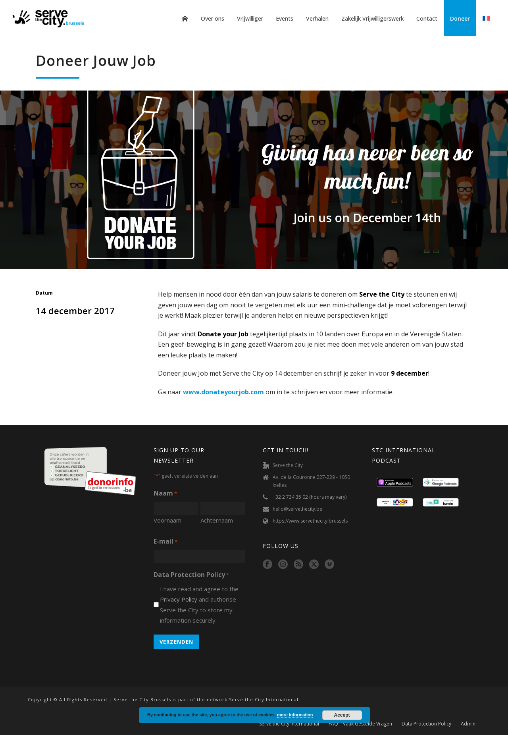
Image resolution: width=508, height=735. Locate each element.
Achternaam (216, 520)
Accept (342, 715)
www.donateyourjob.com (223, 392)
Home (185, 18)
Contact (426, 18)
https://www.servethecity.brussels (310, 520)
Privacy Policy (178, 599)
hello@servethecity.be (297, 508)
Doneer (460, 18)
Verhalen (317, 18)
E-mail (165, 541)
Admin (468, 724)
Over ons (212, 18)
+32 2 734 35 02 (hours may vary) (309, 497)
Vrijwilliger (250, 18)
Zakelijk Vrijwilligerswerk (372, 18)
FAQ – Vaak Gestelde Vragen (360, 724)
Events (284, 18)
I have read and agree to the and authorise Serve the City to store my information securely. (199, 605)
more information (295, 714)
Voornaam (167, 520)
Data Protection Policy (426, 724)
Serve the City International (289, 724)
